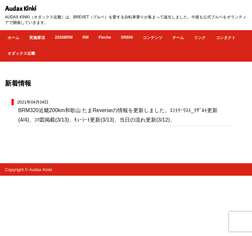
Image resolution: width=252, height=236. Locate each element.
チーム (178, 37)
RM (85, 37)
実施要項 (37, 37)
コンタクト (226, 37)
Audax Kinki (20, 9)
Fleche (104, 37)
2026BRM (64, 37)
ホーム (13, 37)
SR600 (127, 37)
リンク (200, 37)
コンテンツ (152, 37)
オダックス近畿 (21, 53)
